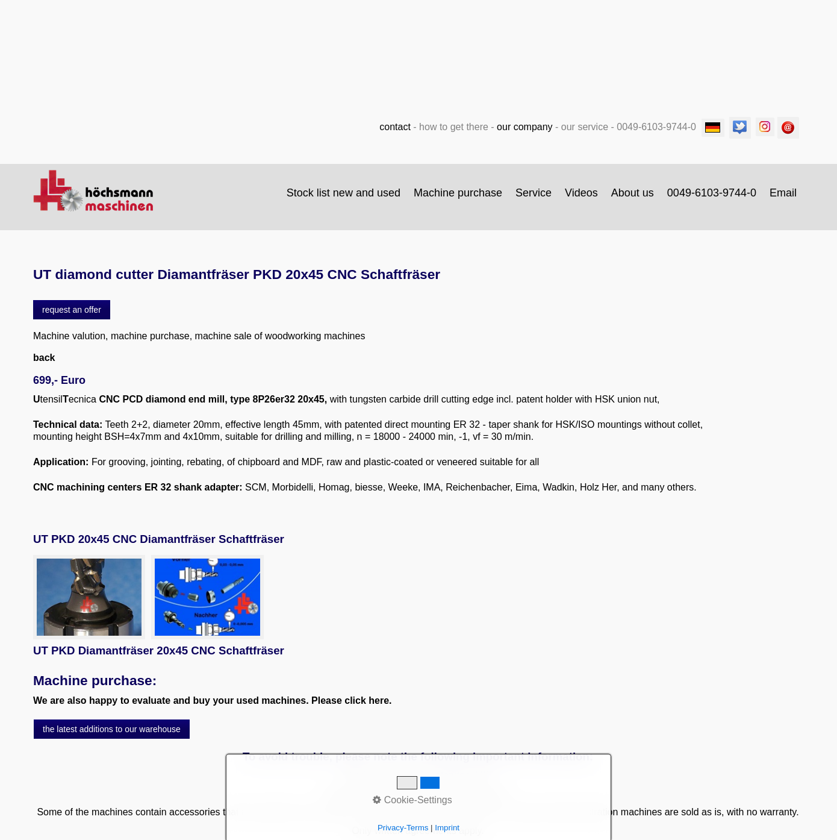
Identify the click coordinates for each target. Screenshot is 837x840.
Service (533, 193)
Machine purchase (458, 193)
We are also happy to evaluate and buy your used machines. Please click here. (212, 700)
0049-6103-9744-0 (711, 193)
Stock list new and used (343, 193)
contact (395, 127)
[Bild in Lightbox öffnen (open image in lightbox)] (89, 597)
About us (632, 193)
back (44, 358)
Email (783, 193)
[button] (71, 309)
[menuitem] (344, 193)
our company (525, 127)
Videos (581, 193)
